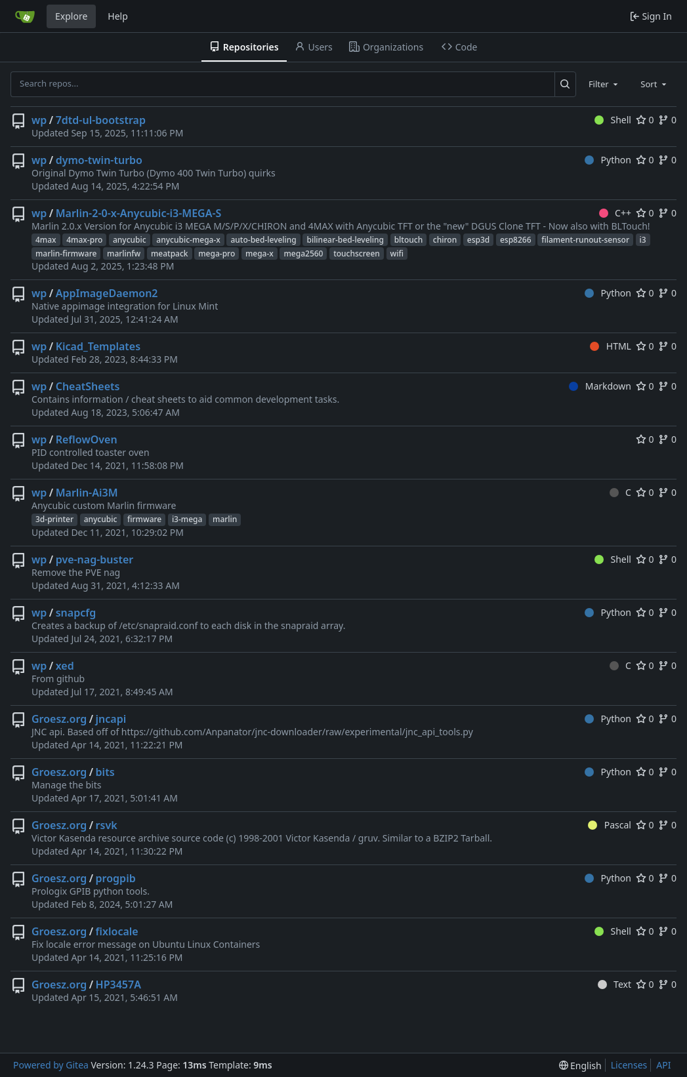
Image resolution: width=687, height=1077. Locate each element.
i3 (643, 239)
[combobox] (604, 83)
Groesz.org (59, 718)
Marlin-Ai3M (87, 492)
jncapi (111, 718)
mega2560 (303, 253)
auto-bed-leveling (263, 239)
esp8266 (515, 239)
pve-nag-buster (95, 559)
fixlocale (117, 931)
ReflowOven (86, 439)
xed (65, 665)
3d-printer (54, 519)
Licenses (629, 1065)
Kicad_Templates (98, 346)
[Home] (25, 16)
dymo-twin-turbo (99, 160)
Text (614, 984)
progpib (116, 878)
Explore (71, 16)
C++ (615, 213)
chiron (445, 239)
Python (608, 159)
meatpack (169, 253)
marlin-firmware (65, 253)
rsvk (106, 825)
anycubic (129, 239)
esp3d (478, 239)
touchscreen (356, 253)
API (663, 1065)
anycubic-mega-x (188, 239)
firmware (144, 519)
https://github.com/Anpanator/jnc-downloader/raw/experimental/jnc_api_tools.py (297, 731)
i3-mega (187, 519)
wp (39, 120)
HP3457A (118, 984)
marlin (225, 519)
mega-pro (216, 253)
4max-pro (84, 239)
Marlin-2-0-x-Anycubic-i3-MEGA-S (139, 213)
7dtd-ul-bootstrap (101, 120)
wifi (397, 253)
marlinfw (123, 253)
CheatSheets (88, 386)
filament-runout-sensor (585, 239)
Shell (612, 119)
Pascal (609, 825)
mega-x (259, 253)
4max (45, 239)
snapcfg (76, 612)
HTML (610, 346)
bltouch (408, 239)
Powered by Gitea (51, 1065)
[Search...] (565, 83)
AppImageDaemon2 (107, 293)
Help (118, 16)
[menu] (580, 1065)
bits (105, 772)
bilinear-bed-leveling (345, 239)
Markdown (600, 386)
